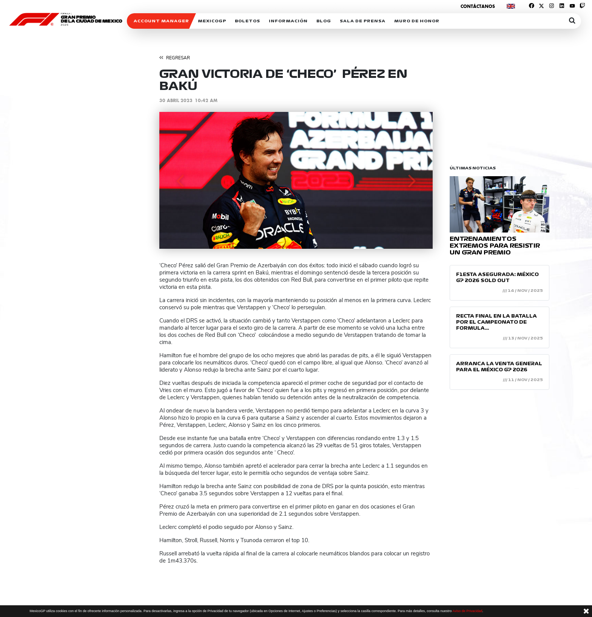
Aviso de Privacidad (467, 611)
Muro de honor (416, 21)
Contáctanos (478, 6)
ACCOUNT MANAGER (161, 21)
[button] (179, 180)
